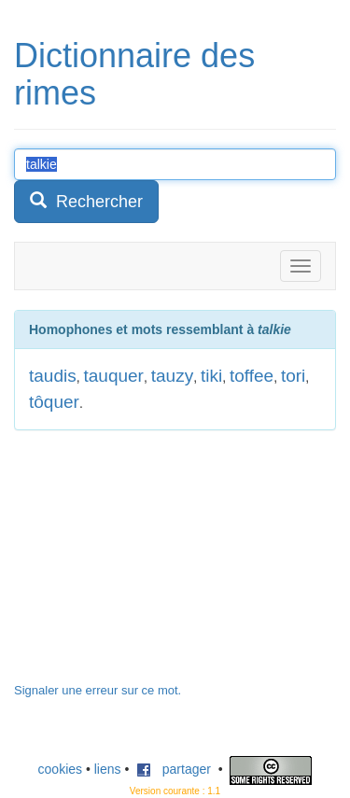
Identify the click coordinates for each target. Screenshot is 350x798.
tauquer (113, 375)
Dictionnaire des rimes (134, 74)
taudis (53, 375)
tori (293, 375)
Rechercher (86, 201)
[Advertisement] (154, 565)
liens (107, 769)
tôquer (54, 402)
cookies (60, 769)
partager (173, 769)
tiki (211, 375)
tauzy (172, 375)
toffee (251, 375)
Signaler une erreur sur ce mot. (97, 690)
